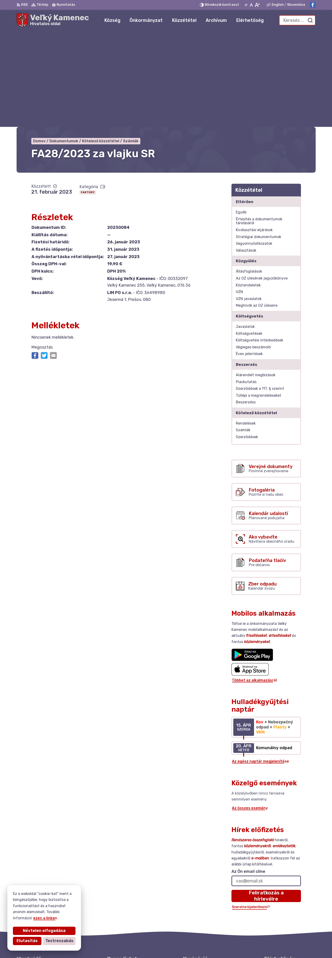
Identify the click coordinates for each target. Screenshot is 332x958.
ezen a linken (43, 918)
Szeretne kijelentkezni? (251, 811)
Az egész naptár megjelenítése (260, 665)
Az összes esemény (250, 712)
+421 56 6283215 (280, 910)
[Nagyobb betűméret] (257, 5)
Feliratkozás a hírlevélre (266, 800)
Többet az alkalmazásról (254, 584)
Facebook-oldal (279, 920)
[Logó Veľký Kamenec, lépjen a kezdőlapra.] (53, 20)
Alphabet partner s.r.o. (165, 945)
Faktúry (88, 96)
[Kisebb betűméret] (246, 5)
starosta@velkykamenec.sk (290, 915)
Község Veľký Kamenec (240, 945)
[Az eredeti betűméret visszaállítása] (251, 5)
